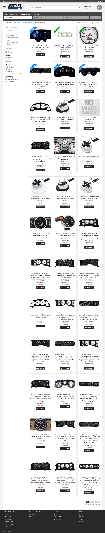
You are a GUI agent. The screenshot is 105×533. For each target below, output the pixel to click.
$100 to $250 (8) (9, 67)
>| (98, 502)
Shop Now (95, 18)
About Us (7, 523)
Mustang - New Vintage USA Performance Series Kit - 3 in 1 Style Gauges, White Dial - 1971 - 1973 (64, 396)
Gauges (24, 22)
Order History (82, 516)
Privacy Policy (8, 526)
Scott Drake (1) (10, 81)
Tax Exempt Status (9, 519)
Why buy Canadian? (9, 521)
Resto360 (7, 514)
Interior (18, 22)
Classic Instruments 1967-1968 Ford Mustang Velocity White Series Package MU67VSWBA (64, 158)
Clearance (9, 57)
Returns (31, 516)
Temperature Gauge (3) (12, 37)
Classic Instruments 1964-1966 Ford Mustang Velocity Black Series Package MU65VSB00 (40, 436)
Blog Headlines (57, 519)
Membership (82, 521)
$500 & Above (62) (10, 71)
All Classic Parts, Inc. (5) (12, 79)
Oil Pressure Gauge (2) (12, 39)
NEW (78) (8, 61)
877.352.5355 (7, 1)
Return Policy (8, 516)
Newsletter (81, 519)
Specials (56, 518)
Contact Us (15, 1)
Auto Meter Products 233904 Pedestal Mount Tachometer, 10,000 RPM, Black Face (64, 235)
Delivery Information (9, 524)
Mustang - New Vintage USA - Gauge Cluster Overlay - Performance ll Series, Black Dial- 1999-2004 (40, 119)
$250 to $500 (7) (9, 69)
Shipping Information (10, 518)
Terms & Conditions (9, 528)
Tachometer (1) (10, 40)
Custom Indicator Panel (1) (13, 42)
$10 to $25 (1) (9, 66)
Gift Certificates (57, 516)
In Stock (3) (9, 52)
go (20, 73)
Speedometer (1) (11, 44)
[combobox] (18, 17)
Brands (55, 514)
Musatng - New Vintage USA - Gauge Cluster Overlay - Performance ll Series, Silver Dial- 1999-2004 (40, 315)
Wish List (81, 518)
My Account (81, 514)
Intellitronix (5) (10, 78)
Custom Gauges (32, 22)
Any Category (9, 30)
